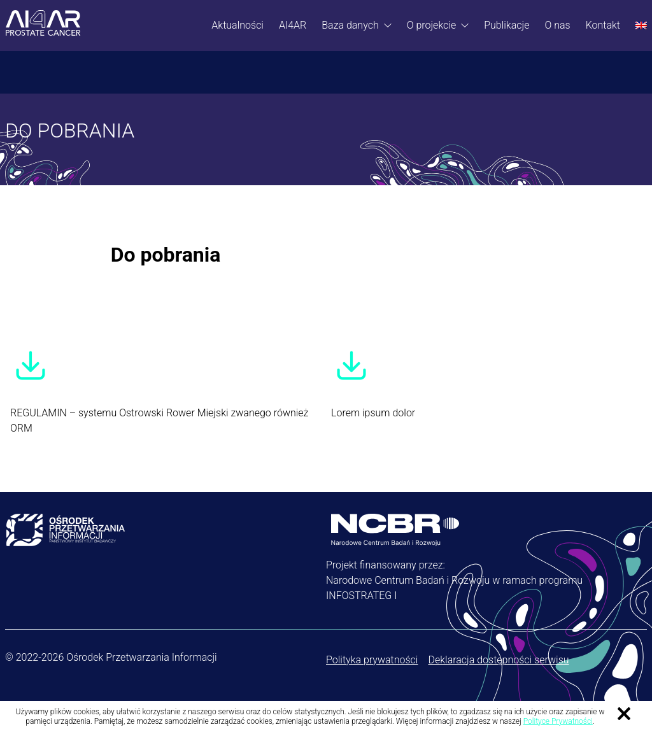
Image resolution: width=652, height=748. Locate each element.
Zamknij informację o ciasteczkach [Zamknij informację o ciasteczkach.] (624, 713)
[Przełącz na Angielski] (641, 25)
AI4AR (292, 25)
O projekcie (432, 25)
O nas (557, 25)
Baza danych (350, 25)
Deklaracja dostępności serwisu (498, 660)
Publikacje (506, 25)
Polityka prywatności (372, 660)
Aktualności (237, 25)
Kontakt (603, 25)
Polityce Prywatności (558, 721)
